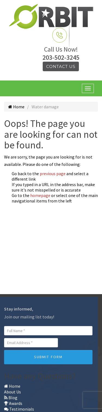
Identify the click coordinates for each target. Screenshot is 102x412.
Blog (10, 397)
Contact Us (61, 66)
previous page (53, 173)
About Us (12, 392)
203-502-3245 (60, 57)
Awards (13, 403)
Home (16, 106)
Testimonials (19, 409)
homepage (40, 195)
